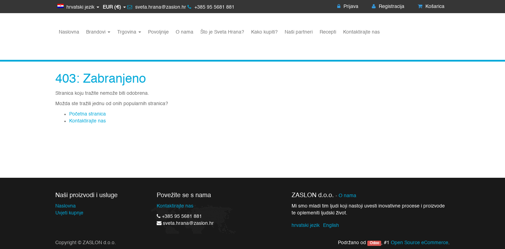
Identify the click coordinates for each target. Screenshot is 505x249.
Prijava (347, 6)
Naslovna (65, 206)
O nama (347, 196)
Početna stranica (87, 114)
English (331, 225)
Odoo (374, 243)
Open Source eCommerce (419, 242)
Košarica (431, 6)
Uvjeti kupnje (69, 213)
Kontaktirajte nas (87, 121)
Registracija (388, 6)
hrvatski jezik (306, 225)
